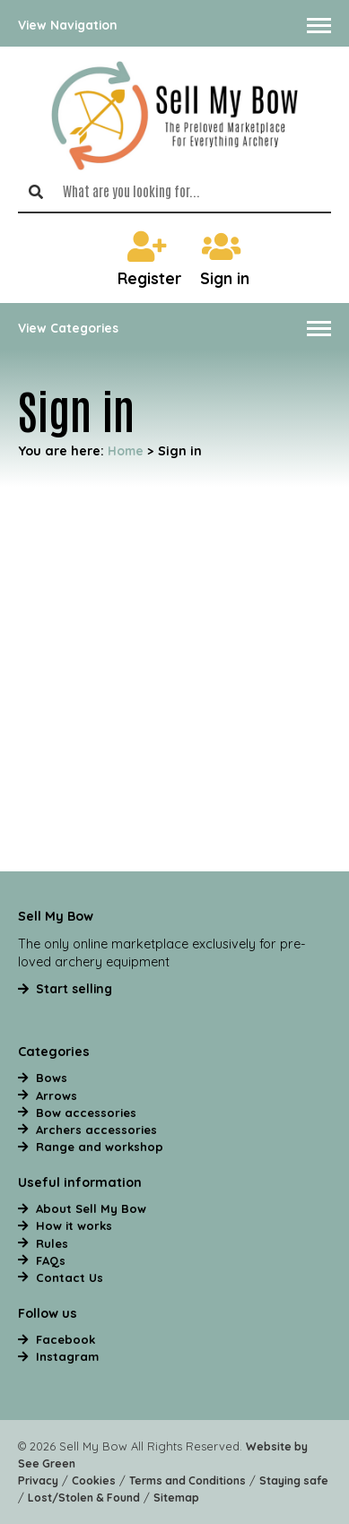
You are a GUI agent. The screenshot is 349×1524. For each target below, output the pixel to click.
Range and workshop (99, 1146)
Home (126, 450)
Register (150, 259)
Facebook (65, 1339)
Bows (51, 1077)
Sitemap (176, 1497)
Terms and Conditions (187, 1480)
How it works (74, 1225)
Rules (52, 1243)
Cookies (94, 1480)
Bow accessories (86, 1112)
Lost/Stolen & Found (84, 1497)
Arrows (56, 1095)
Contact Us (69, 1277)
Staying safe (293, 1480)
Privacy (38, 1480)
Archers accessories (96, 1129)
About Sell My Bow (91, 1208)
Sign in (224, 259)
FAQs (50, 1260)
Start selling (74, 988)
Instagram (67, 1356)
